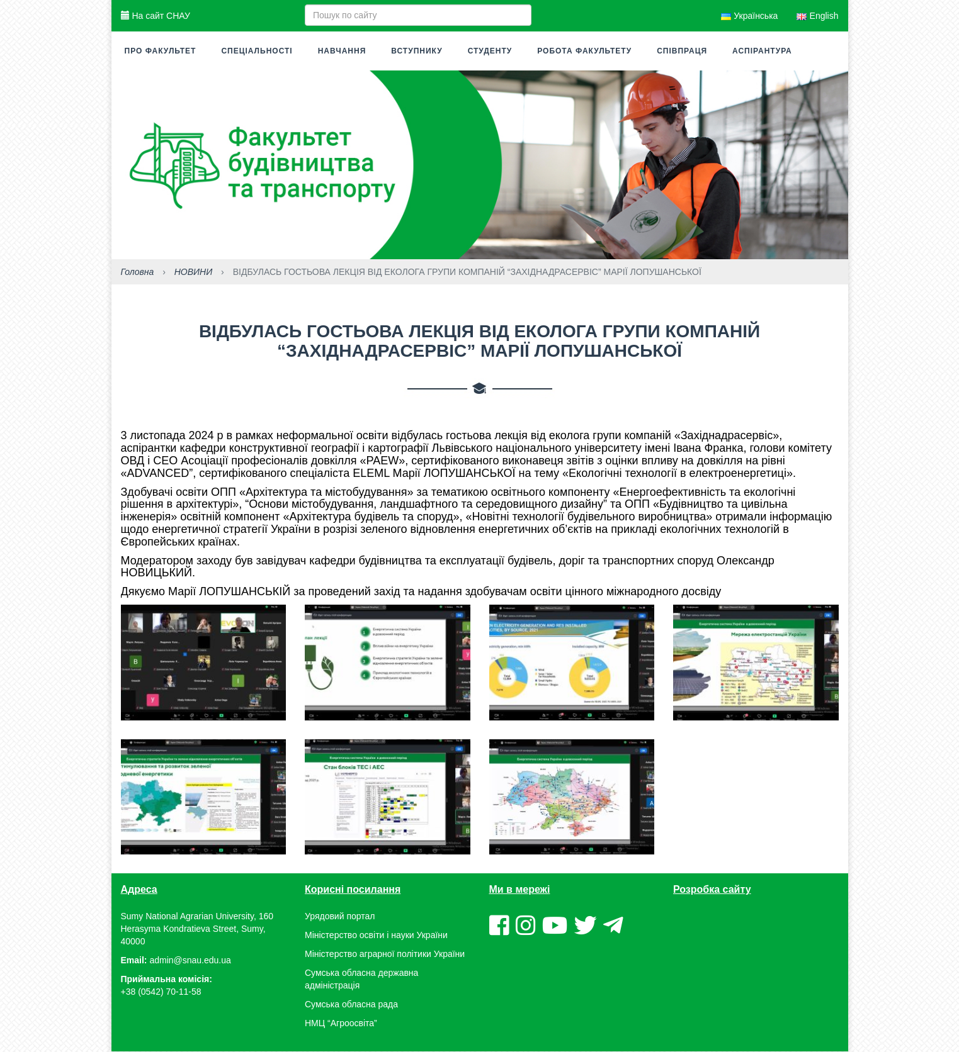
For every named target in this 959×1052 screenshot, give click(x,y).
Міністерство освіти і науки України (376, 936)
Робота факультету (584, 51)
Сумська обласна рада (351, 1005)
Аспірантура (762, 51)
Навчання (342, 51)
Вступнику (416, 51)
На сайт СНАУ (155, 16)
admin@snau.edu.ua (189, 961)
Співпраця (682, 51)
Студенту (490, 51)
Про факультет (160, 51)
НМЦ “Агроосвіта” (341, 1024)
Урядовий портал (340, 917)
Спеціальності (256, 51)
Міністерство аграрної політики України (385, 954)
